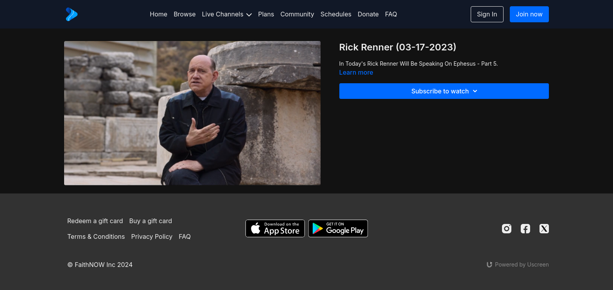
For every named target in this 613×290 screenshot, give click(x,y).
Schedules (336, 14)
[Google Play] (338, 228)
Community (297, 14)
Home (158, 14)
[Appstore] (275, 228)
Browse (184, 14)
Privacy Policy (151, 236)
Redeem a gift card (95, 221)
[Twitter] (544, 228)
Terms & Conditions (96, 236)
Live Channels (227, 14)
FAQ (391, 14)
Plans (266, 14)
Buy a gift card (150, 221)
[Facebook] (525, 228)
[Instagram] (506, 228)
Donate (368, 14)
